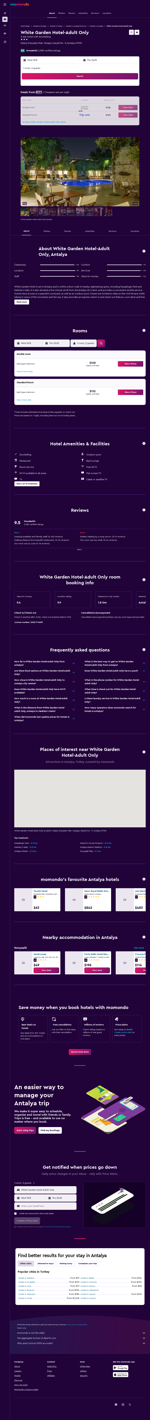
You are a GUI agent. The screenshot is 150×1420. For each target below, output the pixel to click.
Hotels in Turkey (56, 26)
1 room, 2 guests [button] (31, 68)
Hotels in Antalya (96, 26)
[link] (46, 970)
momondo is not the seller (81, 1333)
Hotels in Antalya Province (76, 26)
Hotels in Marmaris (26, 1294)
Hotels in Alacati (88, 1294)
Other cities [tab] (25, 1264)
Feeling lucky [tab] (66, 1264)
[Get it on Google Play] (120, 1367)
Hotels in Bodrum (26, 1290)
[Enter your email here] (48, 1206)
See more (139, 948)
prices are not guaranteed (76, 1324)
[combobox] (48, 1190)
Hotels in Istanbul (26, 1278)
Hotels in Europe (39, 26)
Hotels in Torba (25, 1298)
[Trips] (5, 33)
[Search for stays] (5, 19)
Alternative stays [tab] (45, 1264)
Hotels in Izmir (24, 1286)
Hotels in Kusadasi (26, 1282)
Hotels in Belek (87, 1278)
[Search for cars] (5, 25)
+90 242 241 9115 (29, 46)
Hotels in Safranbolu (90, 1290)
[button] (5, 4)
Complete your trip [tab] (87, 1264)
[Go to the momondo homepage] (19, 4)
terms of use (51, 1227)
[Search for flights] (5, 13)
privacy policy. (65, 1227)
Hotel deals (25, 26)
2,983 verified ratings (49, 50)
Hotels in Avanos (88, 1298)
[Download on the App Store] (120, 1374)
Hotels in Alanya (88, 1286)
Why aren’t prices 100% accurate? (81, 1343)
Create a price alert (123, 1032)
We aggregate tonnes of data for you (81, 1338)
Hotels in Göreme (89, 1282)
